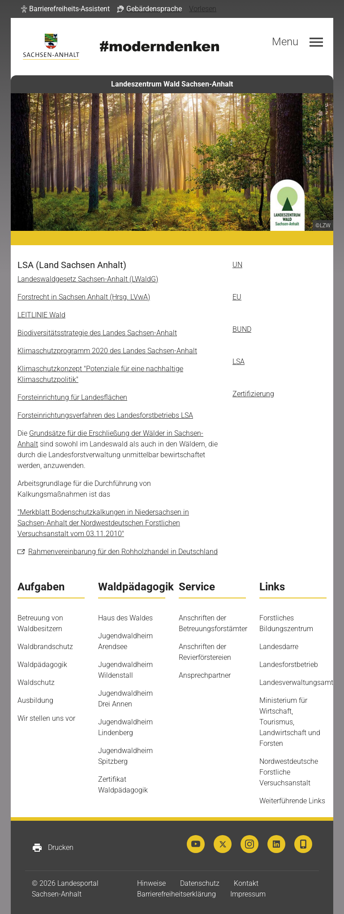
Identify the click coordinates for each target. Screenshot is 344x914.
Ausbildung (35, 700)
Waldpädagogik (42, 664)
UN (237, 264)
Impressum (248, 894)
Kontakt (246, 883)
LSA (238, 361)
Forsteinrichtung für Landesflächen (72, 397)
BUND (241, 329)
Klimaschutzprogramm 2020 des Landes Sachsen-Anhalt (107, 351)
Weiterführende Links (292, 801)
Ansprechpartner (205, 675)
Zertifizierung (253, 394)
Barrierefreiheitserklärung (176, 894)
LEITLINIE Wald (41, 315)
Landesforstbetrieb (288, 664)
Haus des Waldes (125, 618)
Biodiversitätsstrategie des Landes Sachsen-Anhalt (97, 333)
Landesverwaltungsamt (296, 682)
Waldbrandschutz (45, 646)
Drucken (52, 847)
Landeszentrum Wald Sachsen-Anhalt (172, 84)
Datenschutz (199, 883)
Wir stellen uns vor (46, 718)
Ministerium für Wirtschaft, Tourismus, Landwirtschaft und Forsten (289, 722)
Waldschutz (36, 682)
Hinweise (151, 883)
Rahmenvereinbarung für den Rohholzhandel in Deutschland (123, 551)
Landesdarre (278, 646)
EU (236, 297)
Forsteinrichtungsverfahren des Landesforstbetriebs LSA (105, 415)
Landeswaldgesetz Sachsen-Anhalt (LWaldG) (87, 279)
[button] (65, 9)
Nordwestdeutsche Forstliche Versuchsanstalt (288, 772)
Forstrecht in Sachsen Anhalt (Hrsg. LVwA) (83, 297)
